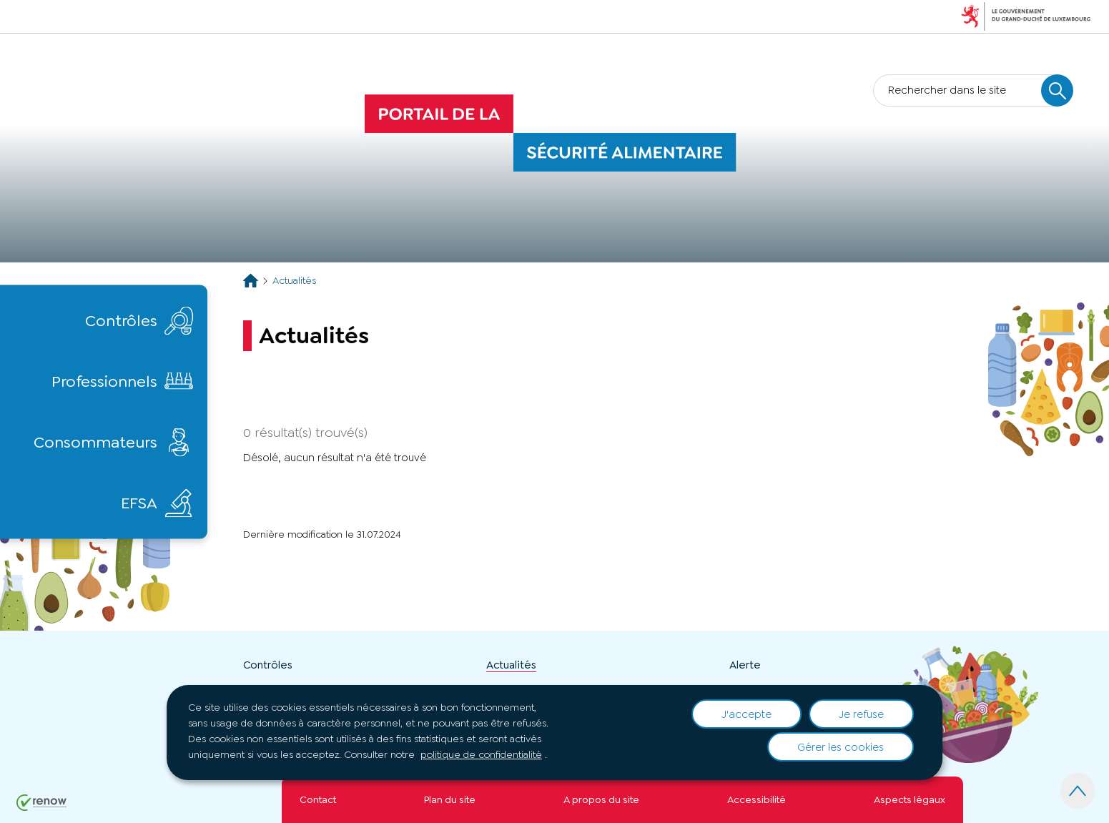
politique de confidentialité (481, 754)
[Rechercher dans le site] (1057, 90)
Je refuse (861, 714)
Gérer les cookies (840, 747)
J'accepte (746, 714)
